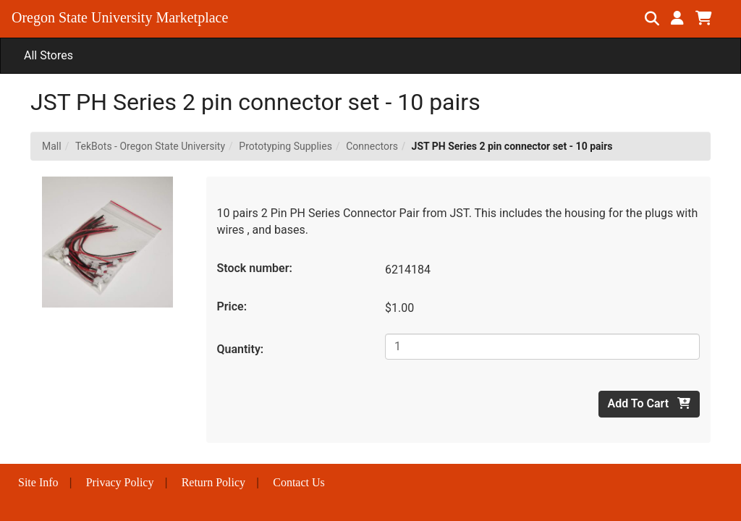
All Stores (48, 55)
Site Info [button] (38, 482)
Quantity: (240, 349)
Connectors (372, 146)
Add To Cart (649, 403)
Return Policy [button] (213, 482)
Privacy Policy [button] (120, 482)
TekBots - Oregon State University (150, 146)
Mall (52, 146)
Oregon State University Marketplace (120, 17)
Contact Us (299, 482)
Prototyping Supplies (285, 146)
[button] (677, 18)
